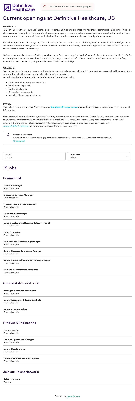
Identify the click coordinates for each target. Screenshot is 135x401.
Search (8, 154)
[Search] (34, 158)
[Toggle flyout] (127, 156)
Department (75, 154)
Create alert (19, 141)
